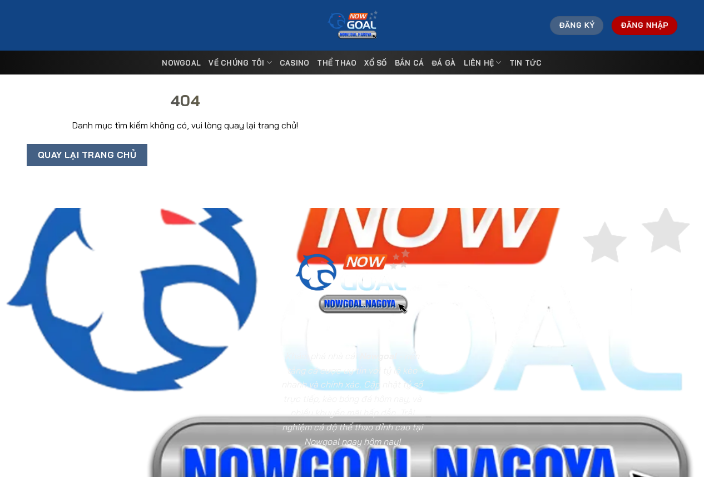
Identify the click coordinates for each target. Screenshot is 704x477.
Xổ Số (375, 62)
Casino (295, 62)
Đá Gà (443, 62)
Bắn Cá (409, 62)
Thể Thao (336, 62)
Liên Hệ (483, 62)
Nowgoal (181, 62)
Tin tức (525, 62)
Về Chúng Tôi (240, 62)
